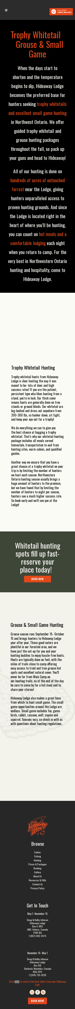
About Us (37, 832)
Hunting (37, 816)
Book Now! (37, 957)
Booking (37, 824)
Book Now (37, 579)
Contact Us (37, 840)
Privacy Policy (37, 844)
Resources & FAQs (37, 836)
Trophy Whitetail (36, 34)
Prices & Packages (37, 820)
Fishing (37, 812)
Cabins (37, 808)
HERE (17, 938)
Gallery (37, 828)
